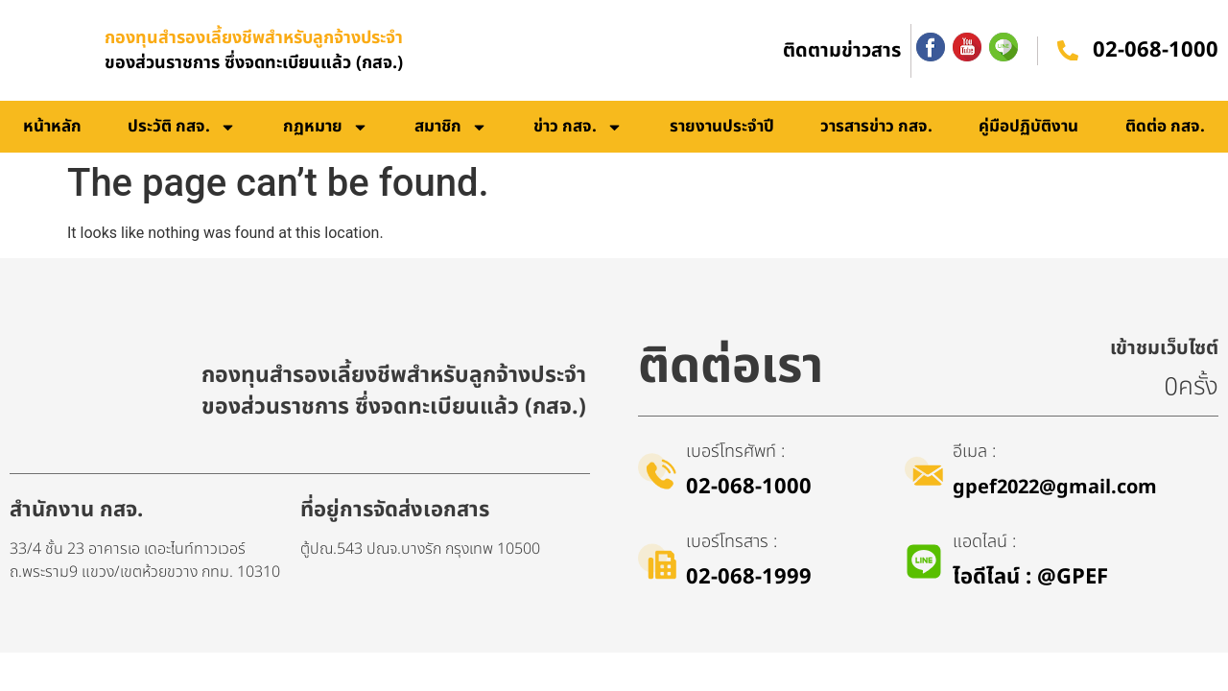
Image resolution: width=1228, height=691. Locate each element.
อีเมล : (974, 452)
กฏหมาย (325, 127)
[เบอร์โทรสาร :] (657, 561)
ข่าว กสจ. (578, 127)
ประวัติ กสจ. (182, 127)
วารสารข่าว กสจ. (876, 126)
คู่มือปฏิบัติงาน (1028, 126)
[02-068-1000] (1067, 50)
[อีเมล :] (924, 471)
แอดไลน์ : (984, 542)
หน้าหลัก (52, 126)
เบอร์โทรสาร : (731, 542)
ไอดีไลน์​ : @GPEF (1030, 577)
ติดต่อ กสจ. (1165, 126)
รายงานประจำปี (722, 126)
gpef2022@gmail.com (1055, 487)
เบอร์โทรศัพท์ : (735, 452)
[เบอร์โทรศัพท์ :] (657, 471)
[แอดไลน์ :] (924, 561)
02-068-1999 (749, 577)
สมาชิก (450, 127)
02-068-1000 (1155, 50)
